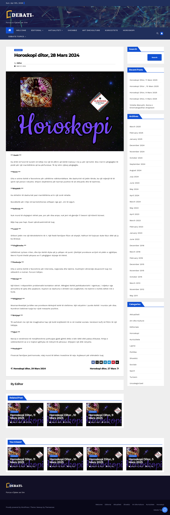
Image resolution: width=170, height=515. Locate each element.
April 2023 (134, 214)
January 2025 (136, 139)
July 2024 (134, 177)
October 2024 (136, 158)
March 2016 (135, 252)
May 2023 (134, 208)
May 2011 (134, 295)
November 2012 (137, 289)
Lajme (132, 346)
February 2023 (136, 227)
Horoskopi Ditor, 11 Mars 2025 (22, 416)
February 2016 (136, 258)
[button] (157, 33)
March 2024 (135, 202)
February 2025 (136, 133)
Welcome (21, 30)
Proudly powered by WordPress (18, 507)
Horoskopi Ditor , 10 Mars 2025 (62, 416)
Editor (19, 63)
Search (133, 49)
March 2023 (135, 220)
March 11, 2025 (19, 466)
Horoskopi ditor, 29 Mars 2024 (28, 368)
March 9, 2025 (97, 466)
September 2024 (137, 164)
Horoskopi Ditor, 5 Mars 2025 (143, 99)
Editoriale (134, 327)
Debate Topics (16, 36)
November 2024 (137, 151)
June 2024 (135, 183)
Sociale (133, 364)
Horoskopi (129, 30)
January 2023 (136, 233)
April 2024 (134, 195)
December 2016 (137, 245)
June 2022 (135, 239)
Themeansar (49, 507)
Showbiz (72, 30)
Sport (132, 371)
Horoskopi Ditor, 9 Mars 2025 (101, 416)
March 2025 (135, 126)
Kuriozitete (111, 30)
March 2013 (135, 283)
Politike (133, 352)
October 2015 (136, 277)
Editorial (36, 30)
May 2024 (134, 189)
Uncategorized (136, 383)
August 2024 (135, 170)
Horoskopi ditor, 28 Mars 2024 (46, 55)
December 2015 (137, 264)
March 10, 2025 (58, 466)
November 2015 (137, 270)
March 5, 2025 (137, 466)
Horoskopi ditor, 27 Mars (104, 368)
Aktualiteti (55, 30)
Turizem (133, 377)
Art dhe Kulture (91, 30)
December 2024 (137, 145)
